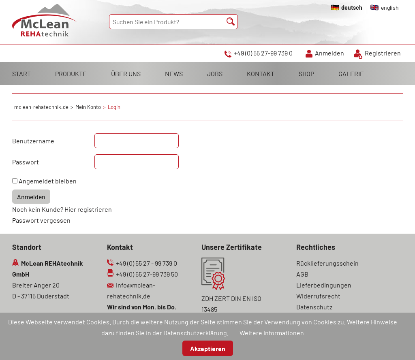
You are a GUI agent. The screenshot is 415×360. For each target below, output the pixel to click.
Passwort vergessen (41, 220)
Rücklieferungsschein (327, 263)
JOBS (214, 73)
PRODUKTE (71, 73)
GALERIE (351, 73)
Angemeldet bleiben (48, 181)
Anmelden (329, 53)
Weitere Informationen (272, 333)
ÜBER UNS (126, 73)
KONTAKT (260, 73)
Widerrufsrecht (318, 296)
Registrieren (383, 53)
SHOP (306, 73)
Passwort (25, 162)
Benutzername (33, 141)
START (21, 73)
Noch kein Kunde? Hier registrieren (62, 209)
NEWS (174, 73)
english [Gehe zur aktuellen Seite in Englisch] (390, 7)
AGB (302, 274)
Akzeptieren (207, 348)
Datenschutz (314, 307)
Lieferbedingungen (323, 285)
